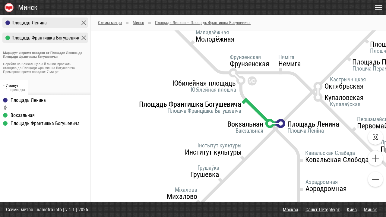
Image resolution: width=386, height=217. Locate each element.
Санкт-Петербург (322, 209)
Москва (290, 209)
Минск (370, 209)
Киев (352, 209)
